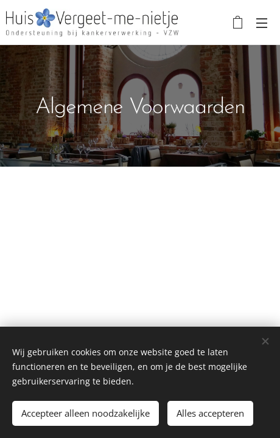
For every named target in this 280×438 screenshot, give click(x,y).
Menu (261, 23)
